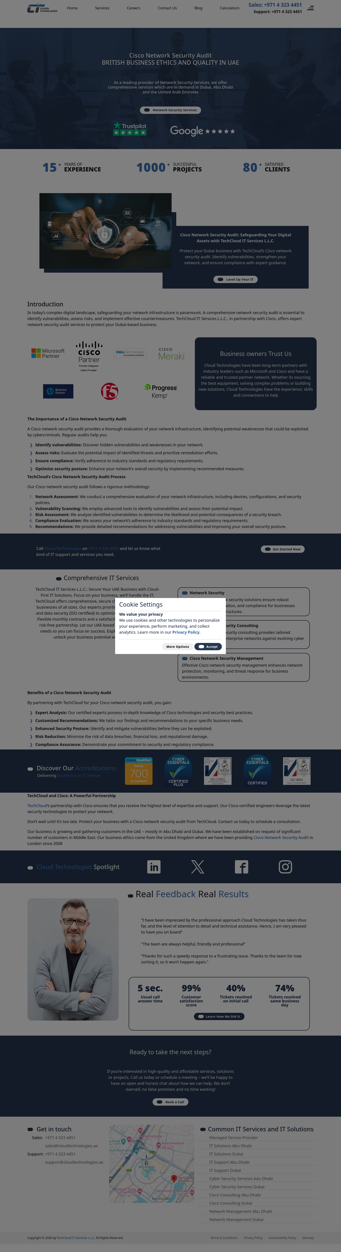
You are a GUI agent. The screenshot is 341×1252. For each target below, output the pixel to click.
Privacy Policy (186, 630)
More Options (171, 646)
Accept (206, 646)
